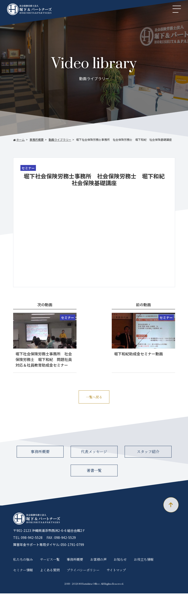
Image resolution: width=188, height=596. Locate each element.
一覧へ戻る (94, 398)
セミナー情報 (23, 572)
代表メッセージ (94, 454)
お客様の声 (98, 562)
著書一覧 (94, 473)
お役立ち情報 (143, 562)
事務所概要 (40, 454)
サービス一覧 (50, 562)
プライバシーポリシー (83, 572)
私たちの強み (23, 562)
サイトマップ (116, 572)
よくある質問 (50, 572)
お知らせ (120, 562)
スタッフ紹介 (148, 454)
